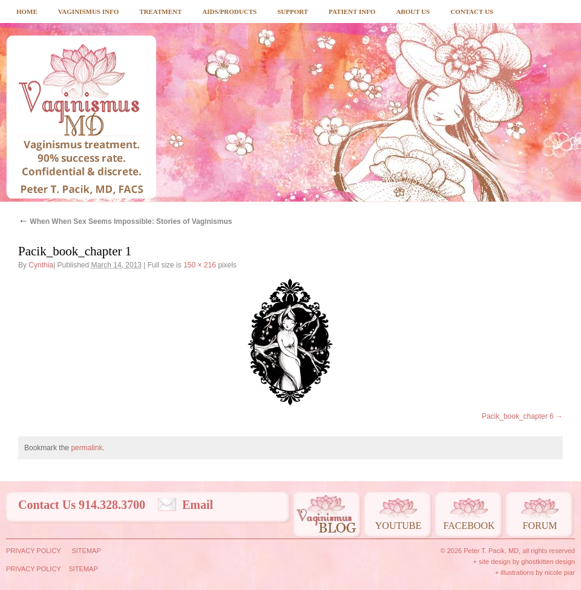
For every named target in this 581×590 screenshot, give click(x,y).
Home (27, 11)
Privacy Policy (33, 550)
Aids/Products (229, 11)
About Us (413, 11)
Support (292, 11)
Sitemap (85, 550)
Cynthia (40, 265)
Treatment (160, 11)
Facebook (468, 525)
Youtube (398, 525)
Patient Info (352, 11)
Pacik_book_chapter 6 (518, 416)
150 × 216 (199, 265)
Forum (540, 525)
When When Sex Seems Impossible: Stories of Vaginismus (125, 221)
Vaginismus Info (88, 11)
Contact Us (471, 11)
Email (197, 504)
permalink (86, 448)
